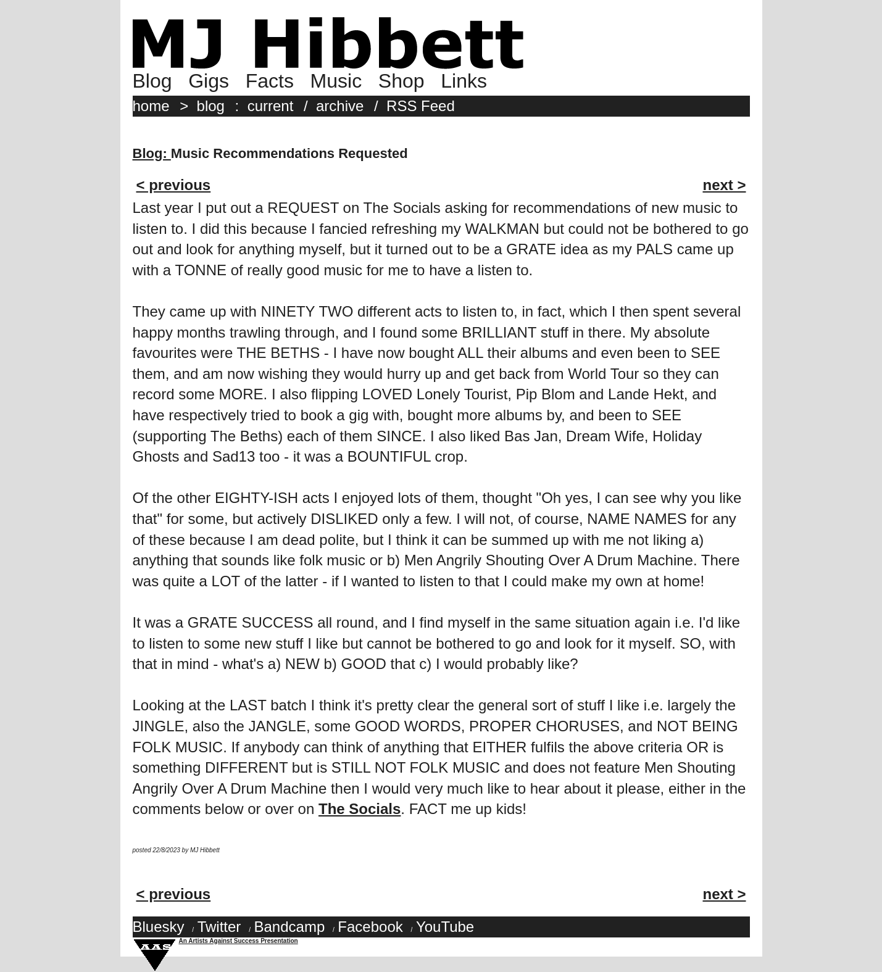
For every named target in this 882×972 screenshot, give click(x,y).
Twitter (219, 926)
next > (724, 185)
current (271, 106)
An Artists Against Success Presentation (238, 940)
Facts (270, 81)
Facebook (370, 926)
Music (336, 81)
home (151, 106)
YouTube (445, 926)
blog (211, 106)
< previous (173, 185)
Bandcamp (289, 926)
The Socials (359, 808)
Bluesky (159, 926)
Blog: (152, 153)
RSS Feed (420, 106)
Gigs (208, 81)
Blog (152, 81)
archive (340, 106)
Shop (401, 81)
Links (464, 81)
